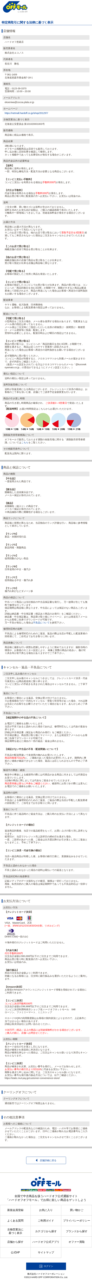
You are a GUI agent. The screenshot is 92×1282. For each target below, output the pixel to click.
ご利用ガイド (46, 1220)
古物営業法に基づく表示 (15, 1231)
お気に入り (46, 1210)
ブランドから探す (76, 1231)
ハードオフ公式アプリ (45, 1241)
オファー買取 (77, 1241)
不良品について (41, 622)
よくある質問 (15, 1220)
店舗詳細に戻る (46, 1160)
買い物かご (76, 1210)
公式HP (15, 1252)
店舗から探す (15, 1241)
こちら (24, 442)
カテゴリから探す (46, 1231)
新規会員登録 (15, 1210)
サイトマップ (46, 1252)
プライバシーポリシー (76, 1220)
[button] (46, 1266)
